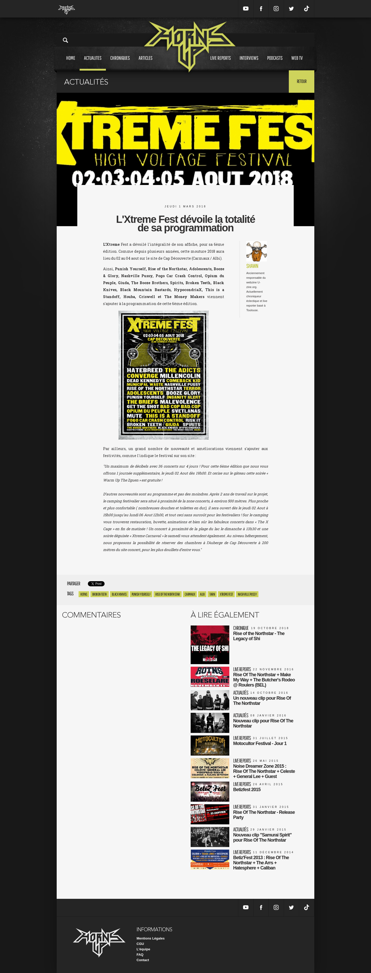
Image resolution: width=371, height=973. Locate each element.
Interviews (249, 63)
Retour (301, 81)
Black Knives (119, 594)
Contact (143, 960)
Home (71, 63)
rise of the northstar (167, 594)
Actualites (93, 63)
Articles (145, 63)
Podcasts (275, 63)
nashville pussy (247, 594)
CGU (140, 944)
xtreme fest (226, 594)
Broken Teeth (99, 594)
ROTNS (83, 594)
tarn (212, 594)
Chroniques (120, 63)
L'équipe (143, 949)
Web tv (297, 63)
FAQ (140, 955)
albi (202, 594)
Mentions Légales (151, 938)
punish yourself (141, 594)
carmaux (190, 594)
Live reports (220, 63)
